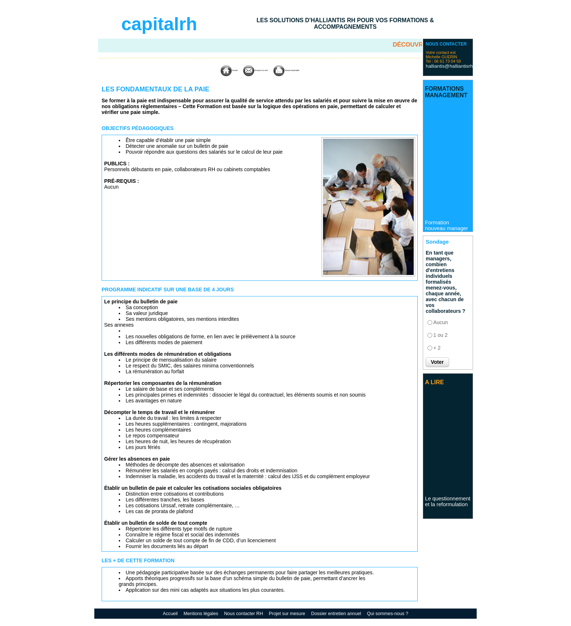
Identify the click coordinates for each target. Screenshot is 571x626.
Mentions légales (205, 613)
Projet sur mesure (288, 613)
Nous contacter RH (246, 613)
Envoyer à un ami (246, 70)
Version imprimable (306, 70)
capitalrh (159, 24)
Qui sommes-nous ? (384, 613)
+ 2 (437, 347)
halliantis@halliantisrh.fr (445, 66)
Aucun (440, 321)
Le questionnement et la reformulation (446, 503)
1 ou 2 (440, 334)
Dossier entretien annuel (335, 613)
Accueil (200, 70)
